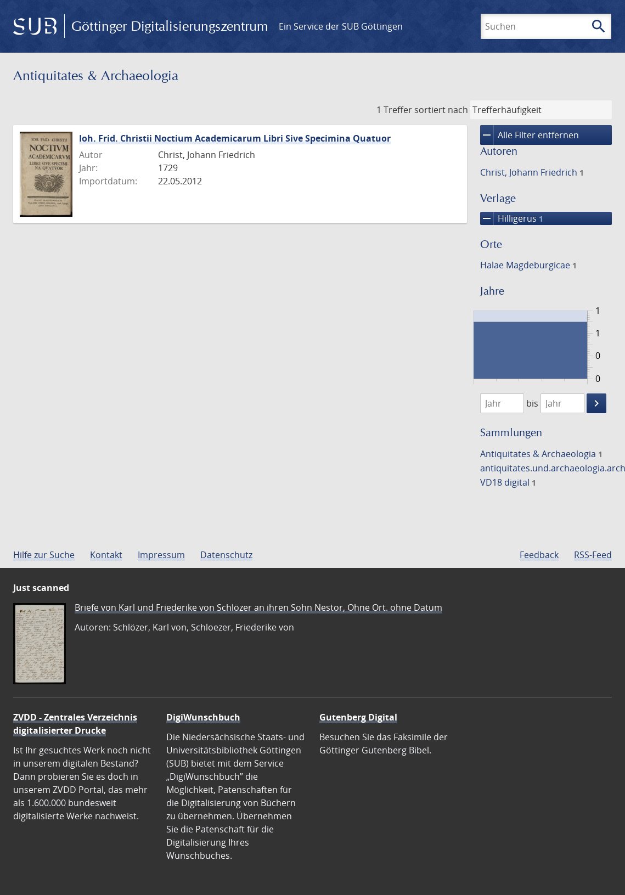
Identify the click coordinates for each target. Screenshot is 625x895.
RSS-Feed (593, 555)
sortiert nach (441, 110)
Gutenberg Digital (358, 717)
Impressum (161, 555)
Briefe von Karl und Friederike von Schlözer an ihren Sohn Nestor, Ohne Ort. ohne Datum (258, 607)
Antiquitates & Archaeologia (541, 454)
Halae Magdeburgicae (528, 265)
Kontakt (106, 555)
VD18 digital (508, 482)
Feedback (539, 555)
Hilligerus (511, 218)
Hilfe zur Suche (44, 555)
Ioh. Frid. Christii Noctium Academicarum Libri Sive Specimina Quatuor (235, 138)
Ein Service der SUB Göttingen (341, 26)
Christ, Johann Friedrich (532, 172)
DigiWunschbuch (203, 717)
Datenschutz (226, 555)
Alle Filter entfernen (529, 135)
